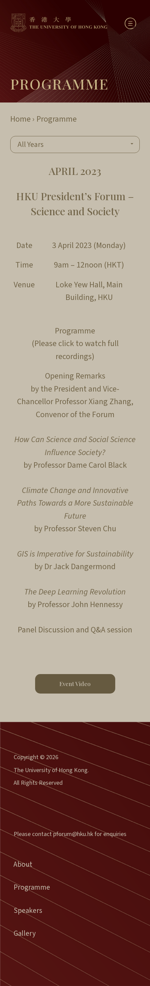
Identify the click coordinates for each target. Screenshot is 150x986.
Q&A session (111, 630)
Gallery (25, 933)
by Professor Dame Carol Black (75, 452)
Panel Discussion (46, 630)
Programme (32, 887)
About (23, 864)
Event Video (75, 683)
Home (20, 119)
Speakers (28, 910)
